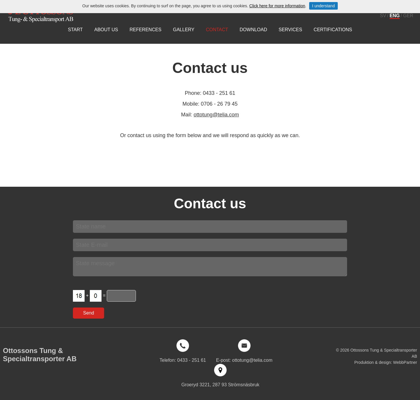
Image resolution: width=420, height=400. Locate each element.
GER (408, 15)
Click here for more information (277, 6)
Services (290, 29)
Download (253, 29)
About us (106, 29)
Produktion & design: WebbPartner (385, 362)
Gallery (184, 29)
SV (383, 15)
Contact (217, 29)
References (145, 29)
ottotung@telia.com (216, 115)
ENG (395, 15)
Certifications (333, 29)
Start (75, 29)
